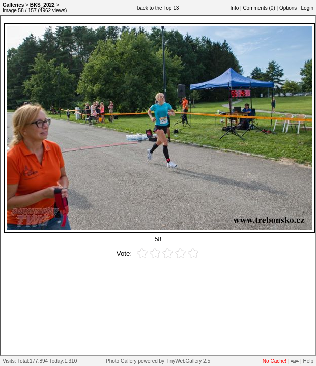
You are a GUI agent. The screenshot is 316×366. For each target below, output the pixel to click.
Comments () (259, 8)
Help (308, 361)
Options (288, 8)
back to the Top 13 (158, 8)
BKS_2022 (42, 5)
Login (307, 8)
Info (235, 8)
